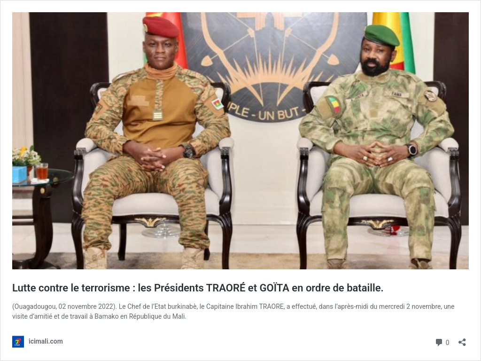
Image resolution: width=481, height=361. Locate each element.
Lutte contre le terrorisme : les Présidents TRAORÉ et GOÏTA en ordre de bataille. (198, 288)
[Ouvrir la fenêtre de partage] (462, 339)
